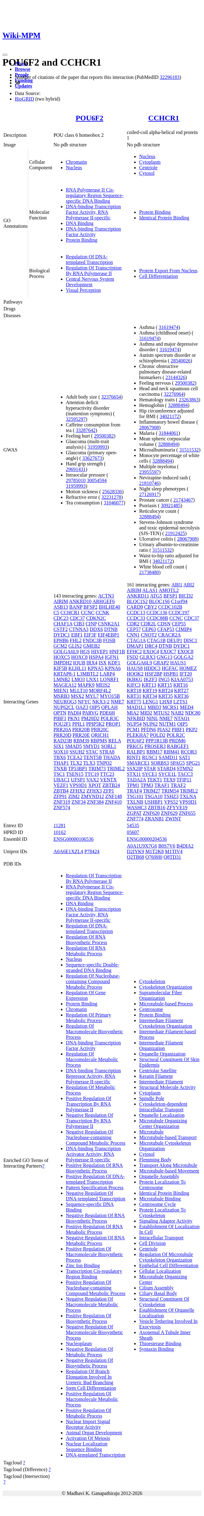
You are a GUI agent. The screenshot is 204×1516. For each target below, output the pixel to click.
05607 (133, 832)
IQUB (79, 662)
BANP (75, 607)
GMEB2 (91, 646)
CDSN (164, 623)
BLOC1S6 (159, 601)
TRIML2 (116, 768)
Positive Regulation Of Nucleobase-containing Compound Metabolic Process (95, 1288)
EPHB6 (61, 640)
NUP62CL (63, 707)
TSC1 (59, 774)
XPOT (94, 785)
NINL (152, 718)
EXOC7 (168, 651)
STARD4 (166, 768)
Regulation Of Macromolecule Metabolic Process (92, 1059)
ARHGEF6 (103, 601)
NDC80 (193, 712)
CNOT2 (149, 634)
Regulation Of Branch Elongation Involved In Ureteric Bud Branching (89, 1377)
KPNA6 (113, 668)
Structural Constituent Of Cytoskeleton (164, 1301)
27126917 (149, 494)
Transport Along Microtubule (168, 1165)
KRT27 (181, 690)
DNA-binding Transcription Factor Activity (93, 231)
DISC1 (190, 640)
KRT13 (149, 685)
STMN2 (185, 768)
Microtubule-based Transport (168, 1137)
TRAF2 (178, 785)
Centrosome (151, 1009)
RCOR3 (189, 751)
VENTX (108, 779)
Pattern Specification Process (95, 1187)
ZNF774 (135, 818)
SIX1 (58, 746)
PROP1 (113, 724)
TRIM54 (170, 790)
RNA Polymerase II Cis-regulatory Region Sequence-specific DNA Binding (95, 195)
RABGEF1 (178, 746)
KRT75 (134, 701)
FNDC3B (92, 640)
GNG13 (164, 657)
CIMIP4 (184, 629)
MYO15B (110, 696)
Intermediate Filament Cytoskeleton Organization (165, 1023)
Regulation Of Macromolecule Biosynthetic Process (94, 1031)
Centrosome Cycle (157, 1204)
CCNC (88, 612)
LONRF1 (109, 679)
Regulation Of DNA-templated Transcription (89, 259)
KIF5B (60, 668)
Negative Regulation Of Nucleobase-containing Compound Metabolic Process (95, 1137)
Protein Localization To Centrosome (162, 1184)
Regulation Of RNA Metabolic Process (86, 950)
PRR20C (100, 729)
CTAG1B (156, 640)
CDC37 (77, 618)
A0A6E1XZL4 (68, 851)
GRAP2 (161, 662)
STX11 (134, 774)
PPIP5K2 (95, 724)
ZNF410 (113, 802)
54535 (133, 825)
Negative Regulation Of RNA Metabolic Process (95, 1240)
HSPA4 (96, 657)
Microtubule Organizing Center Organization (163, 1123)
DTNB (111, 629)
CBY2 (150, 607)
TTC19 (92, 774)
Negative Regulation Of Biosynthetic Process (89, 1363)
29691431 (76, 469)
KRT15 (165, 685)
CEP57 (134, 629)
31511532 (189, 449)
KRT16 (180, 685)
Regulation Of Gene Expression (86, 995)
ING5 (163, 679)
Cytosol (147, 173)
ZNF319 (61, 802)
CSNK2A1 (109, 623)
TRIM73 (97, 768)
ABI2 (188, 584)
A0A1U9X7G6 (142, 846)
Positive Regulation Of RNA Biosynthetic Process (94, 1168)
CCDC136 (157, 612)
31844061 (168, 433)
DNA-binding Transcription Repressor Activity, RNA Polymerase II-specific (93, 1076)
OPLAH (109, 707)
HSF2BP (153, 673)
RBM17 (155, 751)
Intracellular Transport (161, 1237)
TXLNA (188, 796)
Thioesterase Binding (160, 1343)
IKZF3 (150, 679)
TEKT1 (154, 779)
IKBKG (134, 679)
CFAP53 (165, 629)
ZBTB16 (156, 807)
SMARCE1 (138, 763)
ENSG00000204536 (147, 839)
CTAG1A (136, 640)
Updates (23, 86)
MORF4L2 (100, 690)
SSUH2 (77, 751)
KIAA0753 (182, 679)
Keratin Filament (156, 1076)
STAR (150, 768)
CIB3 (79, 623)
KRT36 (181, 696)
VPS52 (171, 802)
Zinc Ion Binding (83, 1265)
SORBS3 (160, 763)
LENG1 (150, 701)
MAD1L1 (136, 707)
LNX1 (92, 679)
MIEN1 (61, 690)
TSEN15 (74, 774)
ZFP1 (108, 790)
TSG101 (135, 796)
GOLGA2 (183, 657)
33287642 (86, 430)
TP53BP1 (77, 768)
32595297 (76, 419)
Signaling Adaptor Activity (165, 1221)
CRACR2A (169, 634)
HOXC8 (79, 657)
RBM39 (81, 740)
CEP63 (149, 629)
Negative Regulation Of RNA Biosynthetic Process (95, 1218)
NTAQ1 (182, 718)
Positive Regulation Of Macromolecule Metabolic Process (92, 1399)
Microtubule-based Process (166, 1003)
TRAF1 (161, 785)
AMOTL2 (169, 590)
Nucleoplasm (79, 1343)
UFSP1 (78, 779)
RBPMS (99, 740)
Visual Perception (83, 290)
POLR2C (176, 735)
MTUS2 (161, 712)
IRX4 (92, 662)
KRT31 (134, 696)
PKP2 (191, 729)
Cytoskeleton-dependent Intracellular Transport (163, 1106)
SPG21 (193, 763)
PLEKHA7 (138, 735)
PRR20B (81, 729)
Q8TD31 (172, 857)
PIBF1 (59, 718)
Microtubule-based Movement (169, 1170)
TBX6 (59, 757)
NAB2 (177, 712)
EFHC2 (134, 651)
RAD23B (62, 740)
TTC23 (107, 774)
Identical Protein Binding (164, 217)
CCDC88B (157, 618)
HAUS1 (178, 662)
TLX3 (89, 763)
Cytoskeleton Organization (165, 987)
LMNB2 (61, 679)
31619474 (168, 327)
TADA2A (136, 779)
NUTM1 (167, 724)
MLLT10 (79, 690)
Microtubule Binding (160, 1198)
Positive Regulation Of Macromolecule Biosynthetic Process (94, 1254)
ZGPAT (134, 813)
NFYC (84, 701)
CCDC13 (136, 612)
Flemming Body (155, 1159)
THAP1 (61, 763)
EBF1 (77, 634)
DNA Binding (79, 223)
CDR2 (133, 623)
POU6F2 (89, 118)
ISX (103, 662)
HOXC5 (61, 657)
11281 (59, 825)
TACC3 (185, 774)
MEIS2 (103, 685)
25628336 (112, 491)
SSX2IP (134, 768)
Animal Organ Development (94, 1432)
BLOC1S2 (137, 601)
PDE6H (107, 712)
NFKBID (136, 718)
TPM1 (133, 785)
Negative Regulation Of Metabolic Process (89, 1351)
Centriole (148, 167)
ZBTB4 (61, 790)
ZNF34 (78, 802)
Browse (22, 69)
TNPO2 (104, 763)
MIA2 (133, 712)
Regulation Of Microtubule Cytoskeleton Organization (166, 1257)
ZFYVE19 (177, 807)
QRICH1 (100, 735)
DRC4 (151, 646)
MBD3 (154, 707)
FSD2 (132, 657)
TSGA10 (154, 796)
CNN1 (133, 634)
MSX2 (77, 696)
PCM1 (133, 729)
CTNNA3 (78, 629)
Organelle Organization (162, 1053)
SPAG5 (177, 763)
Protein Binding (81, 240)
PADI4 (74, 712)
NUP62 (150, 724)
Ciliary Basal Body (158, 1293)
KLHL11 (77, 668)
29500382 (104, 435)
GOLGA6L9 (66, 651)
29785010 (76, 480)
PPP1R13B (157, 740)
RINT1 (134, 757)
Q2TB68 (135, 857)
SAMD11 (168, 757)
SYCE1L (167, 774)
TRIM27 (151, 790)
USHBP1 (153, 802)
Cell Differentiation (158, 276)
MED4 (186, 707)
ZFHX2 (77, 790)
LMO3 (78, 679)
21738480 (149, 572)
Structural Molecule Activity (167, 1087)
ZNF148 (113, 796)
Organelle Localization (162, 1115)
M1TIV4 (174, 851)
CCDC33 (136, 618)
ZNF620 (151, 813)
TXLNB (135, 802)
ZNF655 (187, 813)
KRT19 (149, 690)
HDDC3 (152, 668)
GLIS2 (75, 646)
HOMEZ (188, 668)
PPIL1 (78, 724)
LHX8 (165, 701)
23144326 (175, 377)
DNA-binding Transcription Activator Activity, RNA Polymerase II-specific (93, 1154)
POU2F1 (62, 724)
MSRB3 (61, 696)
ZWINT (173, 818)
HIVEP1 (99, 651)
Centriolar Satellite (157, 1070)
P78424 (92, 851)
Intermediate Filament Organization (161, 1045)
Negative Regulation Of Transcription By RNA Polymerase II (89, 1120)
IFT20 (186, 673)
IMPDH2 (62, 662)
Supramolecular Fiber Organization (160, 995)
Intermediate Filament (161, 1081)
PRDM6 (177, 740)
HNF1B (117, 651)
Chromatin (76, 162)
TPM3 (147, 785)
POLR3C (109, 718)
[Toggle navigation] (4, 55)
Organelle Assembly (159, 1176)
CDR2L (148, 623)
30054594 (97, 480)
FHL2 (76, 640)
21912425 (175, 533)
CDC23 (61, 618)
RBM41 (172, 751)
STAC (92, 751)
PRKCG (135, 746)
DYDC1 (61, 634)
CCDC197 (178, 612)
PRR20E (81, 735)
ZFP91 (60, 796)
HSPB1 (171, 673)
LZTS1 (180, 701)
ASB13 (60, 607)
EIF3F (90, 634)
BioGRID (24, 98)
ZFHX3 (94, 790)
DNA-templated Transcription (95, 1455)
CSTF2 (60, 629)
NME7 (117, 701)
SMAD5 (73, 746)
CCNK (102, 612)
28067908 (149, 427)
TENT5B (92, 757)
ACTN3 (106, 595)
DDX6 (96, 629)
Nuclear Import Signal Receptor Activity (88, 1424)
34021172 (169, 416)
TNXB (60, 768)
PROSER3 (154, 746)
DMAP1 (135, 646)
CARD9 (135, 607)
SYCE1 (149, 774)
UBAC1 (61, 779)
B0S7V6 (166, 846)
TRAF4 (134, 790)
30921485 (171, 505)
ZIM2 (73, 796)
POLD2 (157, 735)
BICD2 (186, 595)
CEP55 (179, 623)
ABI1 (177, 584)
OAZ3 (82, 707)
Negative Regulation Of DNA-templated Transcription (95, 1195)
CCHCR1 (163, 118)
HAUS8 (135, 668)
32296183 (170, 77)
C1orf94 (179, 601)
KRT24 (165, 690)
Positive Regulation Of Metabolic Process (88, 1413)
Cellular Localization (160, 1271)
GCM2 (60, 646)
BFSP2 (90, 607)
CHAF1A (62, 623)
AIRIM (60, 601)
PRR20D (62, 735)
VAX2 (92, 779)
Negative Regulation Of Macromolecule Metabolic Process (92, 1304)
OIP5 (95, 707)
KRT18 (134, 690)
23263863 (189, 399)
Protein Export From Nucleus (168, 270)
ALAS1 (150, 590)
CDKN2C (96, 618)
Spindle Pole (151, 1098)
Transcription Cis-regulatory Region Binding (94, 1273)
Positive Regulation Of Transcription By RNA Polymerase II (88, 1104)
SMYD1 (91, 746)
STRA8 (106, 751)
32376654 (111, 397)
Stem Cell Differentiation (91, 1388)
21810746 (149, 483)
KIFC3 (133, 685)
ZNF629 (169, 813)
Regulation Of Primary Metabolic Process (88, 1017)
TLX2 (76, 763)
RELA (114, 740)
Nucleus (74, 167)
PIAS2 (164, 729)
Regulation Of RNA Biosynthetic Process (86, 939)
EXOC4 (151, 651)
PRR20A (62, 729)
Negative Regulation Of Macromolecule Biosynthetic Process (94, 1332)
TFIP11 (183, 779)
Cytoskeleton (152, 981)
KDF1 (114, 662)
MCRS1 (171, 707)
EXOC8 (185, 651)
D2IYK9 (135, 851)
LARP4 (107, 673)
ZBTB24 (111, 785)
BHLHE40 (109, 607)
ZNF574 (61, 807)
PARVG (90, 712)
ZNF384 (95, 802)
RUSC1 (149, 757)
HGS (85, 651)
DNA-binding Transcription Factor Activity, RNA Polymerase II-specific (93, 212)
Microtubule (151, 1131)
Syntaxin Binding (156, 1349)
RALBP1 (136, 751)
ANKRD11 (138, 595)
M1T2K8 (154, 851)
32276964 (174, 394)
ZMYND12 (92, 796)
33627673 (92, 458)
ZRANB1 (154, 818)
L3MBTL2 (87, 673)
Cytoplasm (149, 162)
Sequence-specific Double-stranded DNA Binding (92, 967)
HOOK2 (135, 673)
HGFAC (170, 668)
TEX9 (169, 779)
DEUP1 (174, 640)
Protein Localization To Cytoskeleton (162, 1212)
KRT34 (149, 696)
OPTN (59, 712)
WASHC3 (137, 807)
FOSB (109, 640)
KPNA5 (95, 668)
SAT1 (184, 757)
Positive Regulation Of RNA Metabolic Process (94, 1229)
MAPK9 (86, 685)
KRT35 (165, 696)
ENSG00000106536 (73, 839)
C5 (56, 612)
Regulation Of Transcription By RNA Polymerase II (93, 270)
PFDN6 (148, 729)
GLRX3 (147, 657)
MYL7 (92, 696)
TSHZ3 (171, 796)
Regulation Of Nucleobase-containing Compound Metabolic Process (93, 981)
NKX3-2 (100, 701)
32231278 (111, 497)
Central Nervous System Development (90, 281)
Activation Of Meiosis (88, 1438)
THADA (111, 757)
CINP (91, 623)
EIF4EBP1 (108, 634)
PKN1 (74, 718)
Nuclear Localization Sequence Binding (87, 1446)
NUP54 (134, 724)
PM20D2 (90, 718)
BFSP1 (170, 595)
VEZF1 (60, 785)
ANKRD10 (80, 601)
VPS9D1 (78, 785)
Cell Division (152, 1243)
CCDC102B (170, 607)
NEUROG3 (65, 701)
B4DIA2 (184, 846)
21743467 (183, 500)
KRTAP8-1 (64, 673)
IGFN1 (112, 657)
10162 (59, 832)
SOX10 (60, 751)
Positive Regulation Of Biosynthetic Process (88, 1318)
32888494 (178, 405)
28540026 (180, 360)
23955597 (149, 472)
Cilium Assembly (156, 1287)
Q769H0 (153, 857)
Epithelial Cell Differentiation (168, 1265)
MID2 (146, 712)
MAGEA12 (65, 685)
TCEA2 (75, 757)
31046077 (114, 502)
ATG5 (156, 595)
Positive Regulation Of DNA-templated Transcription (95, 1179)
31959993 (97, 447)
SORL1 (108, 746)
